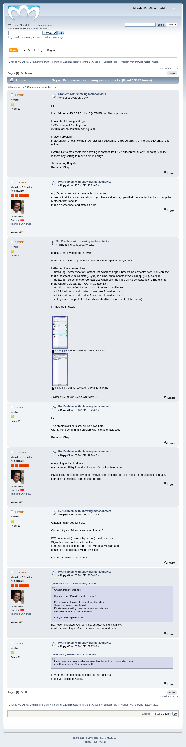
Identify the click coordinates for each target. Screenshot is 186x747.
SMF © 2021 (92, 738)
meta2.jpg (58, 388)
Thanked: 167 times (21, 223)
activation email (37, 28)
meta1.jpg (58, 350)
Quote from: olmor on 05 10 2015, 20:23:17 (74, 583)
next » (175, 68)
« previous (165, 68)
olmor (19, 95)
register (49, 25)
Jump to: (146, 714)
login (39, 25)
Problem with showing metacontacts (82, 94)
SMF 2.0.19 (78, 738)
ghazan (20, 182)
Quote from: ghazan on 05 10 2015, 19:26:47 (75, 654)
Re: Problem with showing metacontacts (84, 181)
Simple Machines (108, 738)
